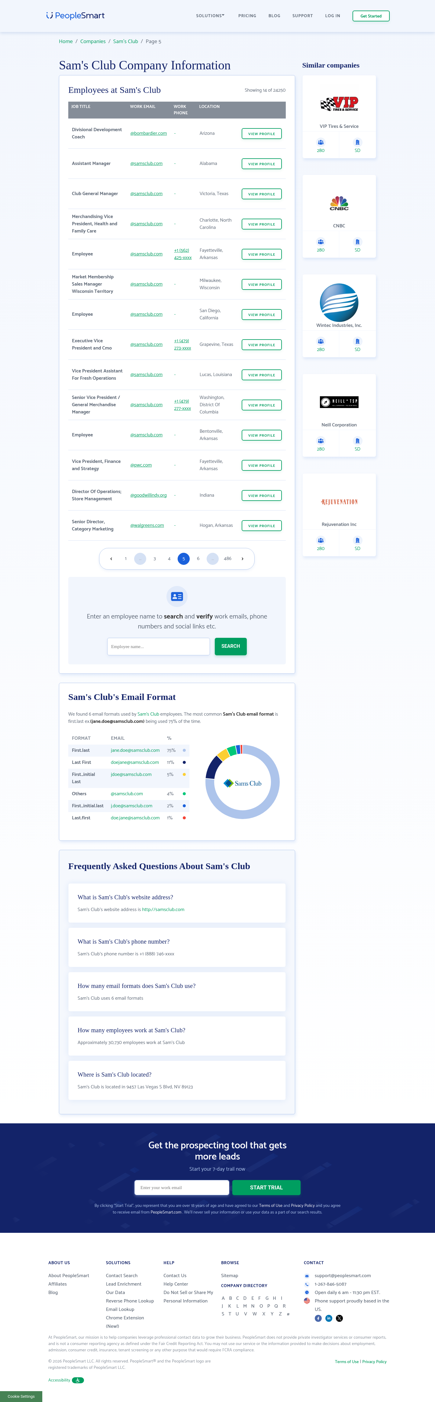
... (140, 559)
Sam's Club (125, 41)
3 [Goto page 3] (155, 559)
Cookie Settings (21, 1396)
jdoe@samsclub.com (131, 775)
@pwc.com (141, 465)
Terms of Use (270, 1205)
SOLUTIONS (210, 16)
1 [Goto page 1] (126, 559)
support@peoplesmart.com (337, 1276)
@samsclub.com (146, 164)
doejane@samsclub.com (135, 762)
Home (66, 41)
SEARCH (230, 646)
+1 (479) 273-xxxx (182, 344)
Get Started (371, 16)
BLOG (275, 16)
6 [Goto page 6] (198, 559)
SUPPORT (302, 16)
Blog (53, 1293)
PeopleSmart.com (165, 1212)
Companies (93, 41)
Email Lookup (120, 1309)
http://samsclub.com (163, 910)
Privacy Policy (303, 1205)
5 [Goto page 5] (183, 559)
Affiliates (57, 1284)
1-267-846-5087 (325, 1284)
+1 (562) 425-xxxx (183, 254)
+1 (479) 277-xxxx (182, 405)
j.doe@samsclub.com (131, 806)
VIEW (262, 134)
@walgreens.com (147, 525)
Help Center (175, 1284)
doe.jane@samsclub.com (135, 818)
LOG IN (333, 16)
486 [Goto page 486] (227, 559)
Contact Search (122, 1276)
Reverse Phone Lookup (130, 1301)
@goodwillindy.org (148, 495)
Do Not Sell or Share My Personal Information (188, 1297)
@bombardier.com (148, 133)
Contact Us (174, 1276)
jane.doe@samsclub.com (135, 750)
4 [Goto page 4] (169, 559)
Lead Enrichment (124, 1284)
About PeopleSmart (68, 1276)
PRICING (247, 16)
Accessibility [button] (66, 1380)
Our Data (115, 1293)
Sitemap (229, 1276)
